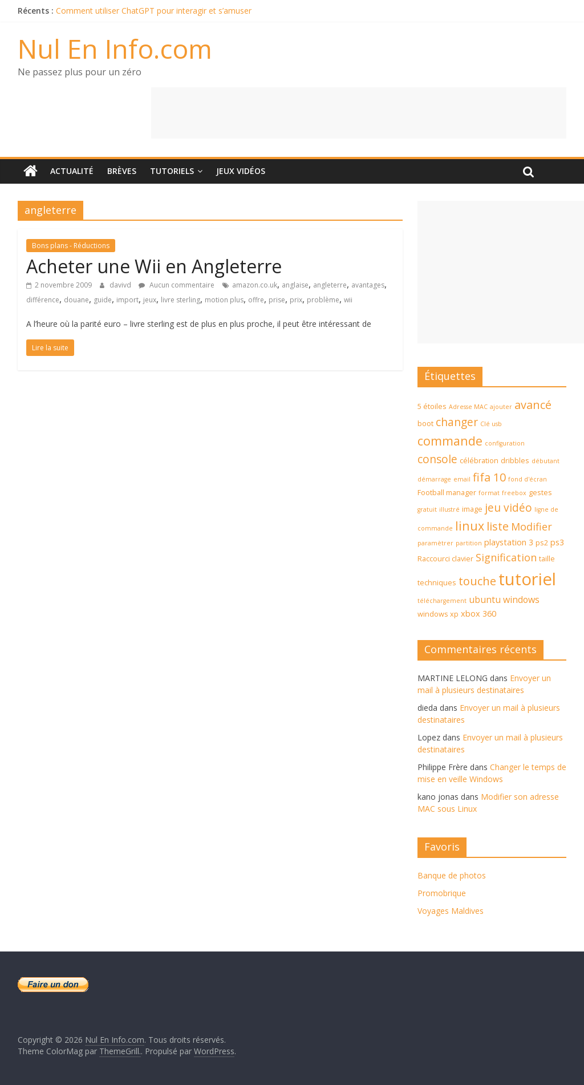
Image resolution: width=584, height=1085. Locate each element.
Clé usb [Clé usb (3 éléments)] (491, 424)
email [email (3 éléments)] (462, 479)
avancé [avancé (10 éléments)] (532, 404)
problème (323, 300)
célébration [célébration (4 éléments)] (479, 460)
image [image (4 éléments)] (472, 509)
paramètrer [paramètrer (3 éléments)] (435, 543)
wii (348, 300)
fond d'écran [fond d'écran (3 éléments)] (527, 479)
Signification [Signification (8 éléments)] (506, 557)
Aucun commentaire (176, 285)
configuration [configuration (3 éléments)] (505, 443)
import (127, 300)
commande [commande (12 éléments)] (449, 440)
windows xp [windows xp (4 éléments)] (438, 614)
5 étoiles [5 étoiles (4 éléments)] (432, 406)
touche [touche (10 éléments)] (477, 581)
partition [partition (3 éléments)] (469, 543)
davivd (121, 285)
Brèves (121, 170)
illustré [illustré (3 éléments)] (449, 509)
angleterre (330, 285)
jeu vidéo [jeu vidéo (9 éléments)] (508, 507)
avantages (367, 285)
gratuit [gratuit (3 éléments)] (427, 509)
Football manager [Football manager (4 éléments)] (446, 492)
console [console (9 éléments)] (437, 459)
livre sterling (180, 300)
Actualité (72, 170)
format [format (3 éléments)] (489, 493)
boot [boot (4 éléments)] (425, 423)
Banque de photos (451, 875)
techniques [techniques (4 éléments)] (436, 582)
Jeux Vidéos (240, 170)
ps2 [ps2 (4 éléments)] (542, 542)
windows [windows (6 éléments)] (521, 599)
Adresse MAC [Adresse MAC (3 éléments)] (468, 407)
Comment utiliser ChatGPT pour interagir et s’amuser (154, 10)
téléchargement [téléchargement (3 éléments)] (442, 601)
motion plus (224, 300)
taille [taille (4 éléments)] (547, 558)
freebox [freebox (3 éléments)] (514, 493)
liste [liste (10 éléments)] (497, 526)
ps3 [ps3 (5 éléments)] (557, 542)
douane (76, 300)
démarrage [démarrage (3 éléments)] (434, 479)
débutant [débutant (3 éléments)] (545, 461)
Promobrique (441, 893)
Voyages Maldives (450, 910)
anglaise (295, 285)
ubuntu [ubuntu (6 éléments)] (485, 599)
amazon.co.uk (254, 285)
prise (277, 300)
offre (256, 300)
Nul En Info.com (115, 48)
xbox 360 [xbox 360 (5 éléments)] (478, 613)
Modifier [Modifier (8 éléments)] (531, 526)
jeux (149, 300)
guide (103, 300)
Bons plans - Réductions (71, 245)
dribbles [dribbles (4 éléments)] (515, 460)
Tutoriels (172, 170)
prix (296, 300)
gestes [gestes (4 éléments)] (540, 492)
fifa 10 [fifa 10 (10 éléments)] (489, 477)
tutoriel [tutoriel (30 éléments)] (527, 579)
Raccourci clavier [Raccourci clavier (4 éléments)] (445, 558)
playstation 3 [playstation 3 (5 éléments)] (508, 542)
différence (42, 300)
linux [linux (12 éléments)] (469, 525)
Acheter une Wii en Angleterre (154, 266)
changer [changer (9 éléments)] (457, 422)
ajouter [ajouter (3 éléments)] (501, 407)
